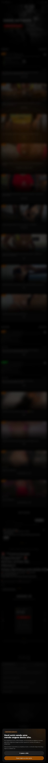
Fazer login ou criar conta (24, 758)
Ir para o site (24, 753)
